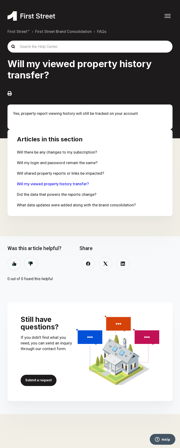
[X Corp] (105, 263)
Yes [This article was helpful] (14, 263)
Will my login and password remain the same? (57, 162)
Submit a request (38, 380)
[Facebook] (88, 263)
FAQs (101, 31)
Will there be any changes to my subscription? (57, 152)
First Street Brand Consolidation (63, 31)
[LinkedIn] (122, 263)
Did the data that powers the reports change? (56, 194)
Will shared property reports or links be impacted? (60, 173)
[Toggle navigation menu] (167, 16)
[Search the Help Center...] (90, 47)
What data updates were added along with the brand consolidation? (76, 205)
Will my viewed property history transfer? (53, 184)
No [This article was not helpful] (31, 263)
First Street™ (19, 31)
